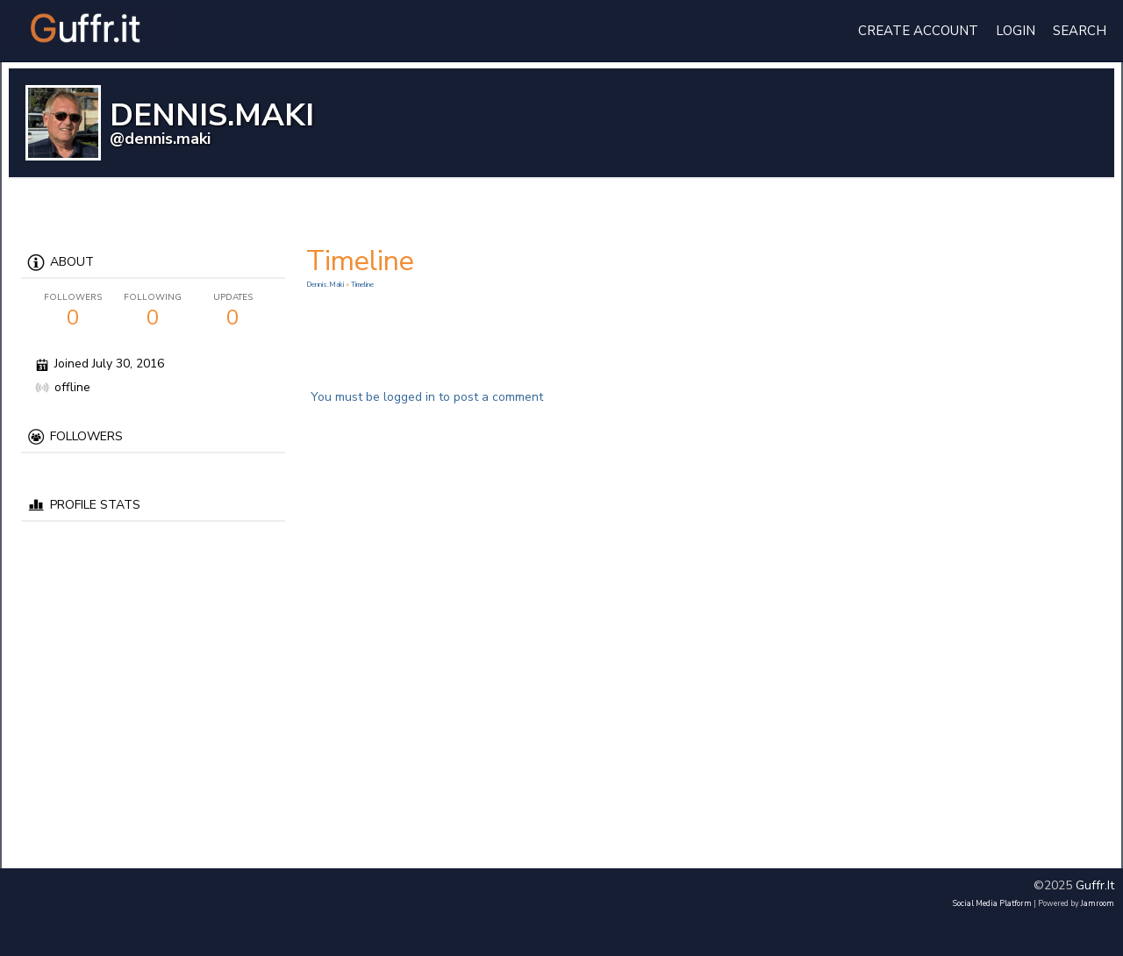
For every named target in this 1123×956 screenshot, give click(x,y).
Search (1079, 30)
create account (918, 30)
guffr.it (1095, 885)
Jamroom (1097, 903)
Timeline (362, 284)
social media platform (992, 903)
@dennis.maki (160, 138)
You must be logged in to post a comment (427, 397)
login (1015, 30)
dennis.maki (326, 284)
